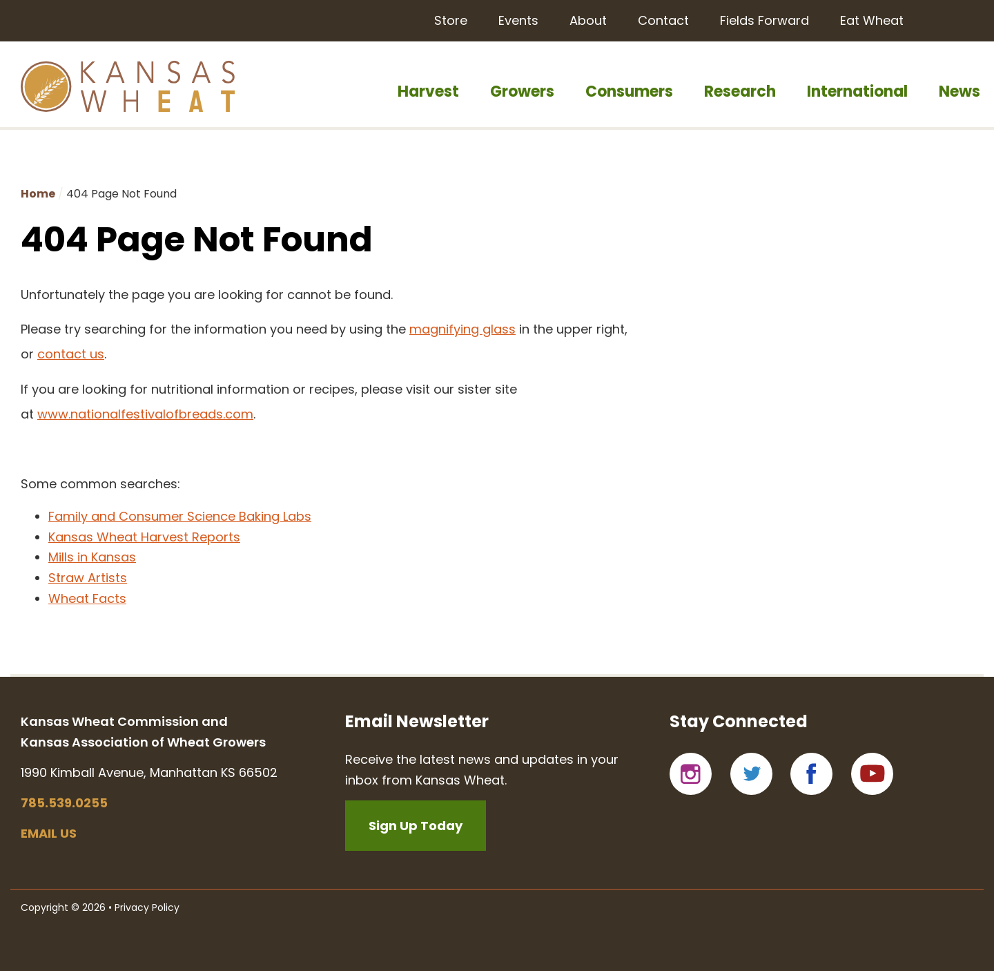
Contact (663, 20)
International (857, 91)
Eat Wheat (872, 20)
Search (957, 19)
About (588, 20)
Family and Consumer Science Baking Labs (179, 516)
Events (518, 20)
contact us (70, 354)
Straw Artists (87, 577)
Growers (522, 91)
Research (740, 91)
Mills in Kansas (92, 557)
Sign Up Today (415, 825)
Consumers (629, 91)
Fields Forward (764, 20)
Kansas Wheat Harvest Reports (144, 537)
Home (38, 194)
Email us (49, 833)
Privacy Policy (147, 907)
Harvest (428, 91)
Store (450, 20)
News (959, 91)
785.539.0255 (64, 802)
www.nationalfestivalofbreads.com (145, 414)
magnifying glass (462, 329)
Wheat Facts (87, 598)
